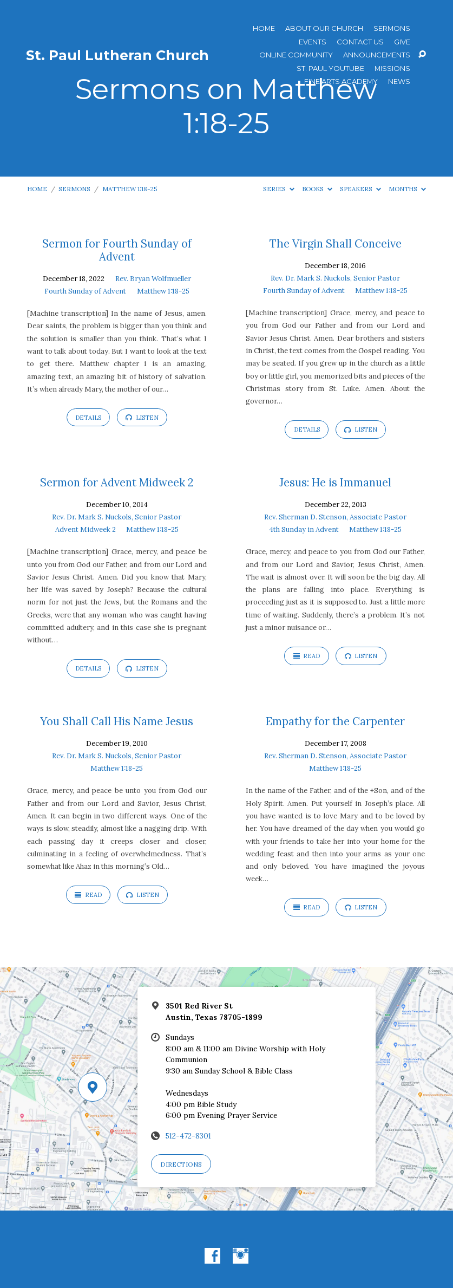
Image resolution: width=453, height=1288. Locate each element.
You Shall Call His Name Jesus (116, 721)
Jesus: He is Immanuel (335, 483)
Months (407, 189)
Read (306, 656)
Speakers (360, 189)
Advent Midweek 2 (85, 529)
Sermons (391, 28)
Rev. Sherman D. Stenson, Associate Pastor (335, 517)
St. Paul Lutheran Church (117, 55)
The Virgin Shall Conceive (336, 244)
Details (88, 417)
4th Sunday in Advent (304, 529)
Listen (142, 417)
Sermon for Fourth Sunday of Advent (117, 250)
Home (264, 28)
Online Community (296, 54)
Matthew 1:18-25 (129, 189)
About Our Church (324, 28)
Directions (181, 1164)
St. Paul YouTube (330, 68)
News (399, 81)
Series (278, 189)
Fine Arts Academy (341, 81)
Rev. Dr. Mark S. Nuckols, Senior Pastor (335, 278)
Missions (392, 68)
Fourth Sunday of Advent (85, 291)
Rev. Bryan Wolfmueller (153, 278)
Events (312, 41)
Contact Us (360, 41)
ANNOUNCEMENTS (376, 54)
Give (402, 41)
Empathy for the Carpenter (335, 721)
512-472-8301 (188, 1136)
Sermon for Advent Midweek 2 (117, 483)
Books (317, 189)
